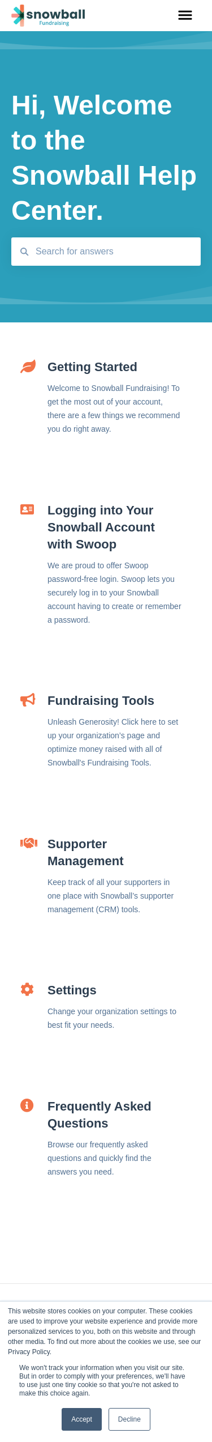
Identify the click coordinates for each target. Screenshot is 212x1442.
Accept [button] (81, 1419)
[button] (185, 16)
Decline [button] (129, 1419)
